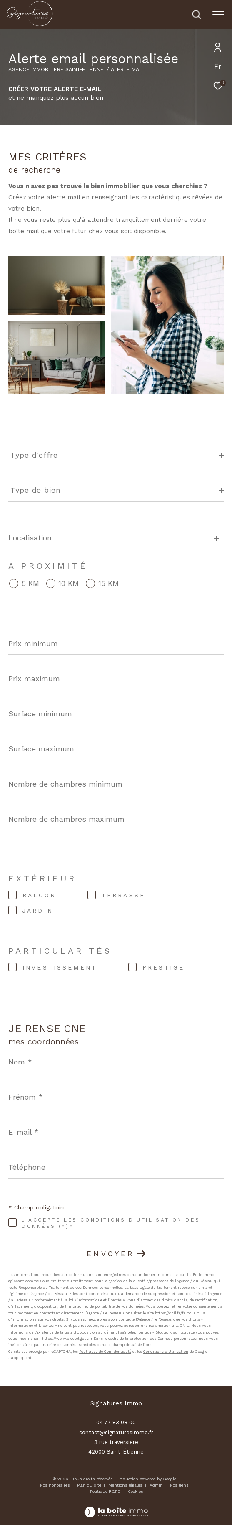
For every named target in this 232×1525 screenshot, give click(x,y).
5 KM (30, 583)
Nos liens (180, 1485)
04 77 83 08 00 (116, 1422)
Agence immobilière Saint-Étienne (56, 69)
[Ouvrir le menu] (218, 14)
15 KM (108, 583)
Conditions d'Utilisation (165, 1351)
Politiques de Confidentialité (105, 1351)
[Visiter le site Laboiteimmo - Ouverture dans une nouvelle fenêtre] (116, 1506)
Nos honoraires (55, 1485)
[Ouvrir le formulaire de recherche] (196, 14)
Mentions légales (126, 1485)
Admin (157, 1485)
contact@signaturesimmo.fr (116, 1432)
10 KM (68, 583)
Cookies (135, 1491)
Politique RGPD (105, 1491)
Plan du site (89, 1485)
